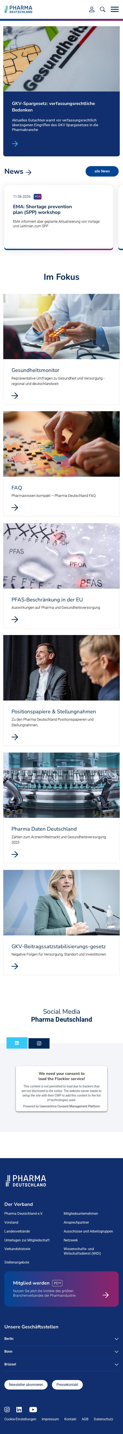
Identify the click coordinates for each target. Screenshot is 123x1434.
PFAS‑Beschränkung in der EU (47, 599)
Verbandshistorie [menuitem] (17, 1249)
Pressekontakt (67, 1384)
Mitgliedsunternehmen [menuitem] (81, 1213)
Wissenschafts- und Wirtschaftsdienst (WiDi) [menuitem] (82, 1251)
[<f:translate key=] (102, 9)
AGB (85, 1419)
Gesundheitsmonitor (35, 370)
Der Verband (18, 1204)
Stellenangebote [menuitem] (16, 1262)
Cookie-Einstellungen (20, 1419)
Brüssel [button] (10, 1364)
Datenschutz (103, 1419)
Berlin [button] (8, 1338)
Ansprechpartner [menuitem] (76, 1222)
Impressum (50, 1419)
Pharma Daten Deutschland (44, 828)
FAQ (17, 487)
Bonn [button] (8, 1351)
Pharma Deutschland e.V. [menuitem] (23, 1213)
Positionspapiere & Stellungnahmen (54, 711)
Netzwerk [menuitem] (71, 1240)
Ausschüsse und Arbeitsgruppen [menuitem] (88, 1231)
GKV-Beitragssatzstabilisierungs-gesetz (59, 946)
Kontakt (70, 1419)
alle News (102, 171)
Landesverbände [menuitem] (17, 1231)
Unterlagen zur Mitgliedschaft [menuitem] (27, 1240)
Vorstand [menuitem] (11, 1222)
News (13, 171)
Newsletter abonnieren (26, 1384)
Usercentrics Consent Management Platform (70, 1106)
